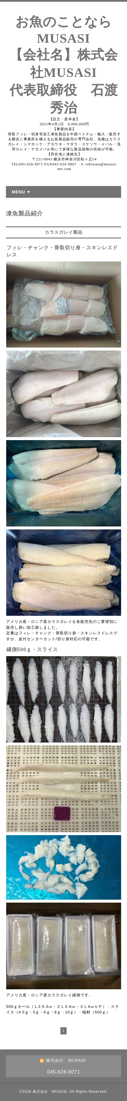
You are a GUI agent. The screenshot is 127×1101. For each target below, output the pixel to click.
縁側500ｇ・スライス (32, 649)
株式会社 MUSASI (50, 1092)
